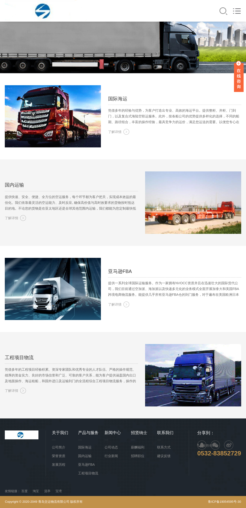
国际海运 (85, 447)
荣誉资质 (58, 456)
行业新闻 (111, 456)
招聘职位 (137, 456)
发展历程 (58, 464)
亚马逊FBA (86, 464)
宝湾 (58, 491)
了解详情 (115, 132)
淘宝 (36, 491)
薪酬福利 (137, 447)
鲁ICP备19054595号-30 (224, 501)
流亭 (47, 491)
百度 (24, 491)
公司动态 (111, 447)
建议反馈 (164, 456)
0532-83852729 (219, 453)
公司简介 (58, 447)
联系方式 (164, 447)
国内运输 (85, 456)
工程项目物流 (88, 473)
